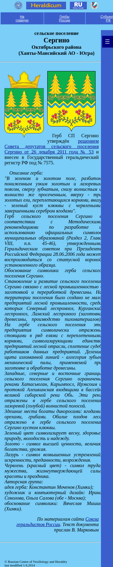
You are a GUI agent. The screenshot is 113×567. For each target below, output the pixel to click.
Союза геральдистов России (58, 521)
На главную (22, 18)
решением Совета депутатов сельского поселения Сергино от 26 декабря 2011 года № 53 (52, 146)
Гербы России (64, 18)
